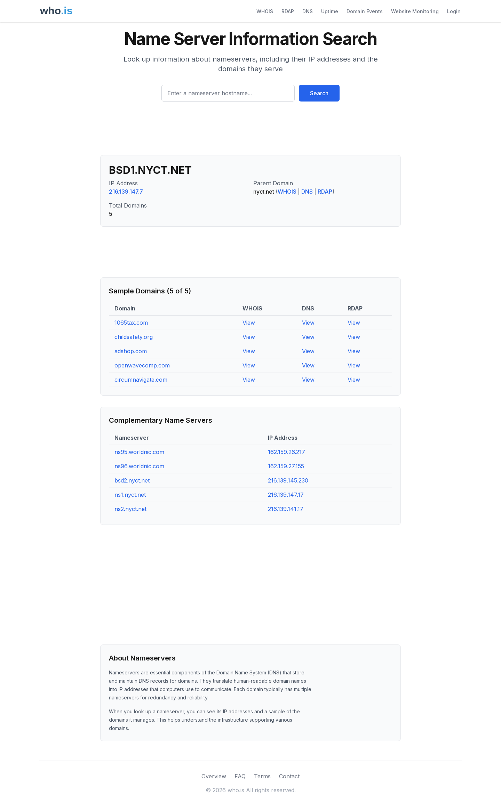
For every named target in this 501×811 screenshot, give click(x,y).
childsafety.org (133, 336)
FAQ (240, 776)
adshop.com (130, 351)
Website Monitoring (415, 11)
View (248, 322)
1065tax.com (131, 322)
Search (319, 93)
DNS (307, 11)
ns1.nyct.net (130, 494)
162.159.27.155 (286, 466)
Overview (213, 776)
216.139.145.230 (288, 480)
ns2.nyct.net (130, 508)
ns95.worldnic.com (139, 451)
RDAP (287, 11)
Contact (289, 776)
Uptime (329, 11)
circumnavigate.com (140, 379)
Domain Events (365, 11)
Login (454, 11)
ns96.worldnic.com (139, 466)
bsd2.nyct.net (132, 480)
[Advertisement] (250, 131)
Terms (262, 776)
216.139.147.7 (126, 191)
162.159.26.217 (286, 451)
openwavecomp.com (142, 365)
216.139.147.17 (286, 494)
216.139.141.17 (285, 508)
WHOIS (264, 11)
